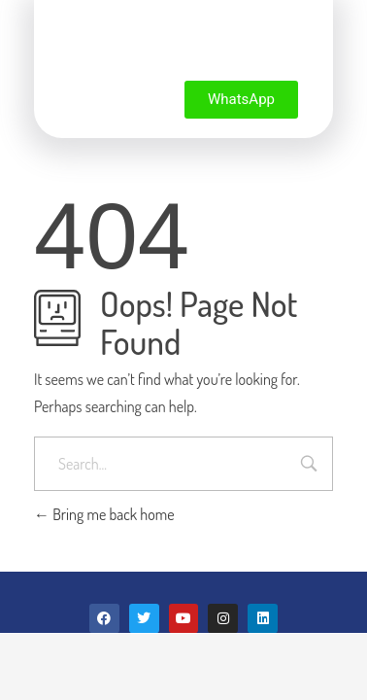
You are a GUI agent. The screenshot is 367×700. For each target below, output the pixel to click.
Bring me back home (104, 514)
